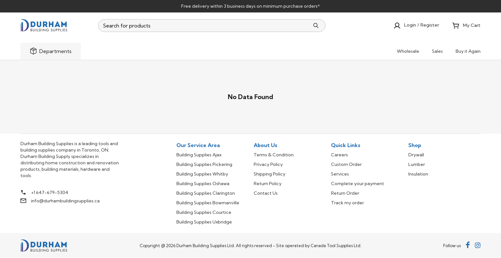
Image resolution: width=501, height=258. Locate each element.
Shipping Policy (269, 174)
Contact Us (266, 193)
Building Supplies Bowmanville (207, 203)
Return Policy (267, 183)
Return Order (345, 193)
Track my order (347, 203)
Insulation (418, 174)
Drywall (416, 155)
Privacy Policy (268, 164)
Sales (437, 51)
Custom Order (346, 164)
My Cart (466, 25)
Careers (339, 155)
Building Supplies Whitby (202, 174)
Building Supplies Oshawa (202, 183)
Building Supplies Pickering (204, 164)
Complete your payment (357, 183)
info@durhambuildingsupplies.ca (65, 201)
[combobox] (204, 26)
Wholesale (408, 51)
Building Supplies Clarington (205, 193)
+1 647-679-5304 (49, 192)
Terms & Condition (274, 155)
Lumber (416, 164)
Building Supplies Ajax (198, 155)
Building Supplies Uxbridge (204, 222)
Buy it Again (468, 51)
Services (340, 174)
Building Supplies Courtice (203, 212)
